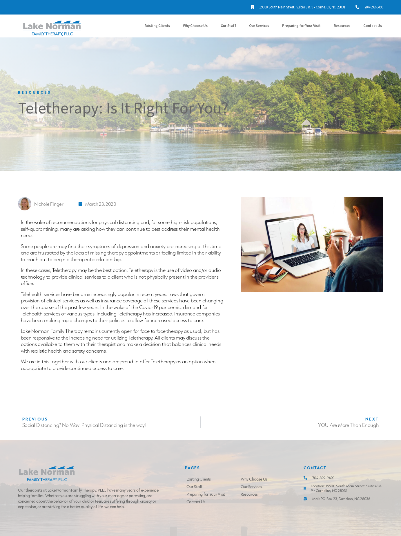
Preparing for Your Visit (301, 25)
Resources (342, 25)
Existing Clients (157, 25)
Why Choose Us (195, 25)
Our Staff (228, 25)
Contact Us (372, 25)
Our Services (259, 25)
